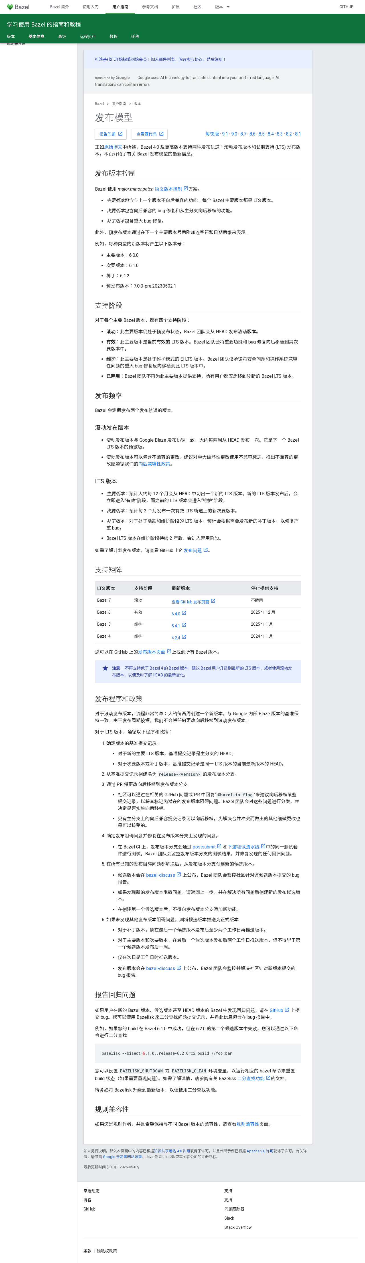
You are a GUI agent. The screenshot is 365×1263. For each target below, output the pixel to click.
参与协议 (195, 59)
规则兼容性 (247, 1124)
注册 (219, 59)
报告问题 (111, 133)
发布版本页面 (151, 652)
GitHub (346, 7)
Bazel (99, 104)
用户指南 (118, 104)
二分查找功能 (251, 1078)
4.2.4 (176, 638)
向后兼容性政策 (154, 464)
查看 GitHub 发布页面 (190, 602)
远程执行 (88, 36)
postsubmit (204, 847)
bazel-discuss (160, 875)
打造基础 (103, 59)
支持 (228, 1200)
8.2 (289, 134)
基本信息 (36, 36)
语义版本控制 (168, 189)
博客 (88, 1200)
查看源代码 (150, 133)
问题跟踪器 (234, 1209)
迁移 (135, 36)
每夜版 (212, 134)
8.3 (280, 134)
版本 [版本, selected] (11, 36)
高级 (62, 36)
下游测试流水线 (243, 847)
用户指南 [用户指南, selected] (120, 7)
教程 (113, 36)
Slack (229, 1218)
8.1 (298, 134)
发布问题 (193, 550)
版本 (219, 7)
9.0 (234, 134)
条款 (88, 1251)
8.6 (253, 134)
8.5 (262, 134)
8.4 (271, 134)
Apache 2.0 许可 (260, 1151)
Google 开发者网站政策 (122, 1157)
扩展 (176, 7)
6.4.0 (176, 614)
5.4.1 (176, 626)
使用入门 (91, 7)
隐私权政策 (107, 1251)
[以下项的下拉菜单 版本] (230, 7)
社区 (197, 7)
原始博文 (113, 147)
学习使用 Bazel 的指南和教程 (44, 24)
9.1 (225, 134)
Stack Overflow (238, 1227)
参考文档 (150, 7)
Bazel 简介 (59, 7)
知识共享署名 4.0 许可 (172, 1151)
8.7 (243, 134)
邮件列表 (167, 59)
